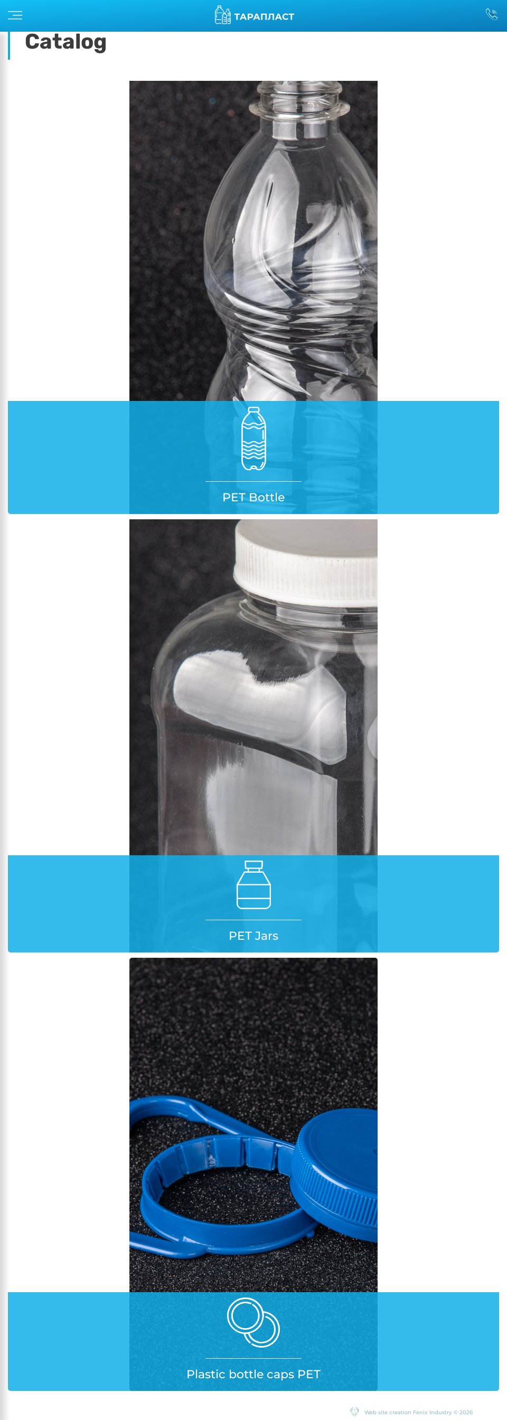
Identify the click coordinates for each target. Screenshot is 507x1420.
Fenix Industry (432, 1412)
